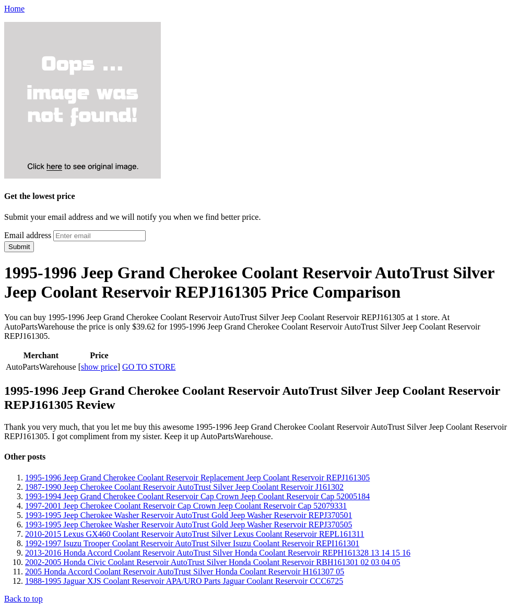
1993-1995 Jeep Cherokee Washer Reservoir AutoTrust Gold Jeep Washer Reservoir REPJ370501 (188, 515)
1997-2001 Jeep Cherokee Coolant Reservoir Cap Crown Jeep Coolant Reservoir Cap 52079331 (186, 505)
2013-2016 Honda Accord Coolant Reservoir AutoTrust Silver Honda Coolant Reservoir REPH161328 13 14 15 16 (217, 552)
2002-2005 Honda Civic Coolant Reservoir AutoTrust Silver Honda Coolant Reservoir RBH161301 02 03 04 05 (212, 562)
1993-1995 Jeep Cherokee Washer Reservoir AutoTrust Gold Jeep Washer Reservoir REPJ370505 (188, 524)
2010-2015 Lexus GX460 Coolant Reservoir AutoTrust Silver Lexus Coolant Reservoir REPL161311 (194, 533)
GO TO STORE (148, 366)
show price (99, 366)
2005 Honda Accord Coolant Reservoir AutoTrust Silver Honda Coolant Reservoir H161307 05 (184, 571)
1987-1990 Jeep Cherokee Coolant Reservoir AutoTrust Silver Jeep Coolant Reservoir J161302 (184, 486)
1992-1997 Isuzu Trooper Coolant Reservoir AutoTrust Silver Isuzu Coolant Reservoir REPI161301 (192, 543)
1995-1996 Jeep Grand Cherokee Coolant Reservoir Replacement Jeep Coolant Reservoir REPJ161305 (197, 477)
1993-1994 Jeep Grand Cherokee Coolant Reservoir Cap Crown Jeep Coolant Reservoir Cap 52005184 (197, 496)
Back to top (23, 598)
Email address (27, 235)
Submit (19, 247)
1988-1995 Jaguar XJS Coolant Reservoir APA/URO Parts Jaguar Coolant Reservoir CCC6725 (184, 580)
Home (14, 8)
